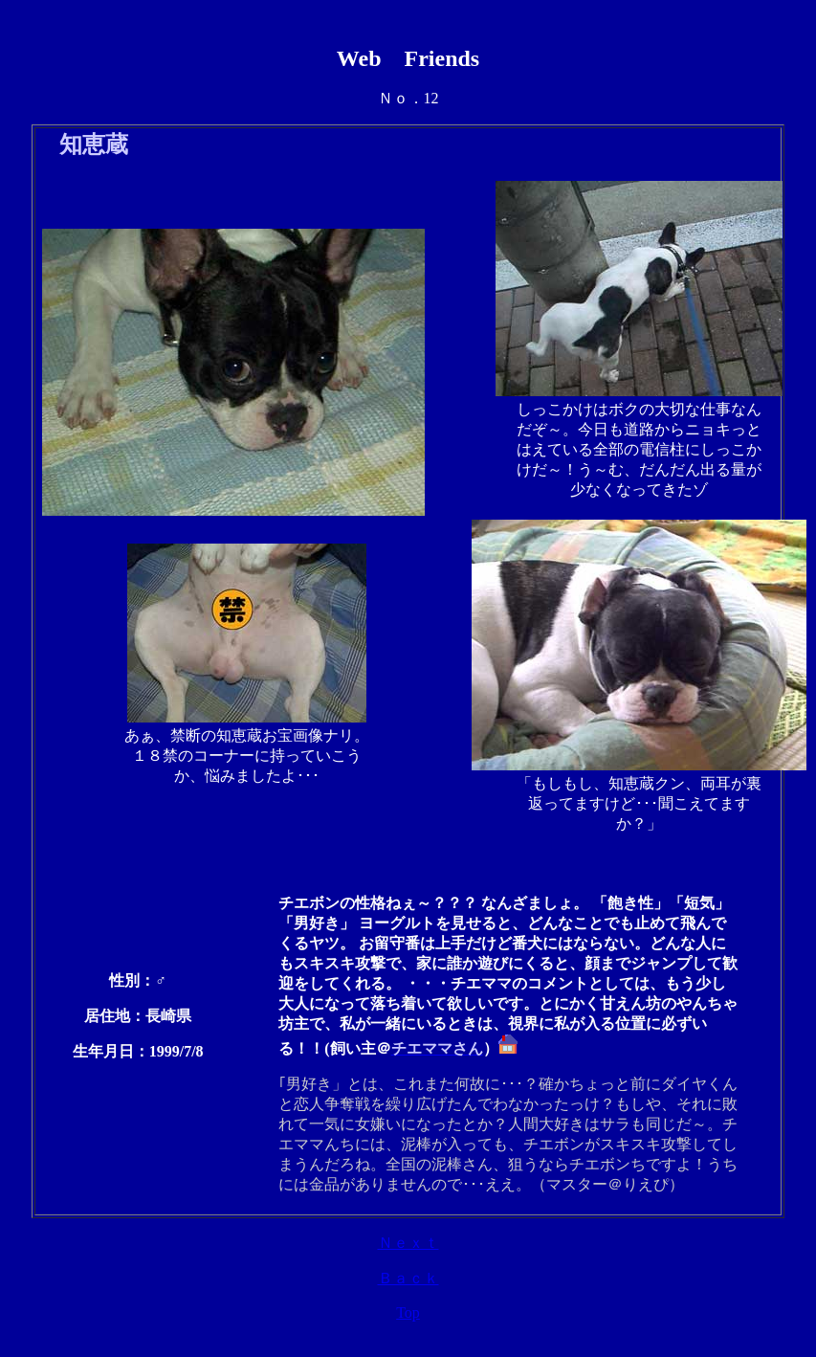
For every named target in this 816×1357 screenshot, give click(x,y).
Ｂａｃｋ (408, 1278)
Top (408, 1312)
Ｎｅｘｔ (408, 1243)
